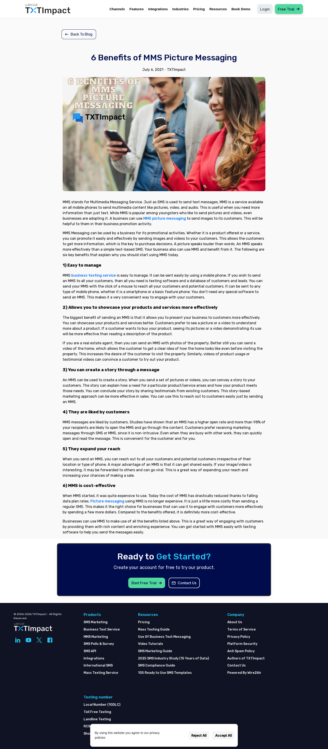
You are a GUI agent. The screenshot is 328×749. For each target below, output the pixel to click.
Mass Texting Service (101, 673)
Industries (180, 9)
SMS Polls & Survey (99, 644)
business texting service (93, 275)
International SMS (98, 665)
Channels (117, 9)
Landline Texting (97, 719)
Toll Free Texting (97, 712)
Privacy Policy (238, 637)
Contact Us (236, 665)
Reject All (199, 735)
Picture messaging (107, 501)
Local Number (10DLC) (102, 705)
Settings (178, 735)
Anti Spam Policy (241, 651)
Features (136, 9)
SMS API (90, 651)
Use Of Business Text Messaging (164, 637)
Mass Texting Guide (154, 629)
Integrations (158, 9)
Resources (218, 9)
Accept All (223, 735)
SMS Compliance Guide (156, 665)
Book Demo (240, 9)
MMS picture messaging (164, 218)
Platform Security (242, 644)
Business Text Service (102, 629)
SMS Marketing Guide (155, 651)
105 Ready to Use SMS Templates (165, 673)
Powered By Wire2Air (244, 673)
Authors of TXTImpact (246, 658)
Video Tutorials (150, 644)
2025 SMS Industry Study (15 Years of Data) (173, 658)
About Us (234, 622)
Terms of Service (241, 629)
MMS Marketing (96, 637)
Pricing (199, 9)
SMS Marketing (96, 622)
